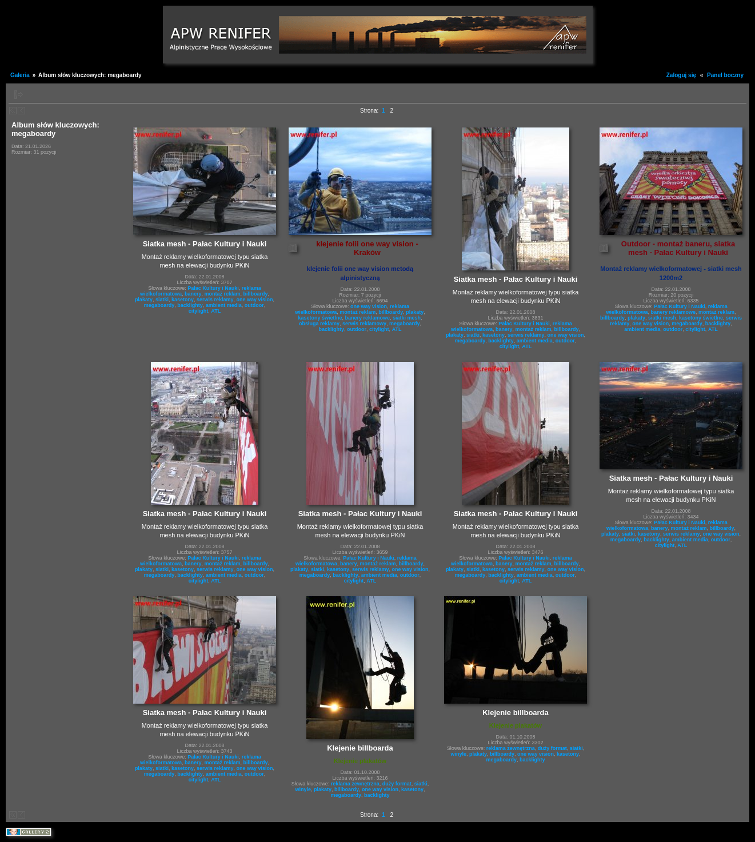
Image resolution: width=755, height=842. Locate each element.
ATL (216, 311)
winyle (303, 789)
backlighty (190, 305)
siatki (162, 299)
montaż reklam (222, 294)
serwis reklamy (215, 299)
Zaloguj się (681, 75)
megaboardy (159, 305)
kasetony (182, 299)
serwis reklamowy (364, 323)
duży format (397, 784)
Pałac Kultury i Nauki (213, 288)
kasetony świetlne (320, 318)
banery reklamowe (367, 318)
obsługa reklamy (319, 323)
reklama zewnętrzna (355, 784)
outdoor (254, 305)
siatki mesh (407, 318)
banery (193, 294)
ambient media (224, 305)
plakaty (144, 299)
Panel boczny (725, 75)
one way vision (255, 299)
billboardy (255, 294)
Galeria (20, 75)
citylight (199, 311)
